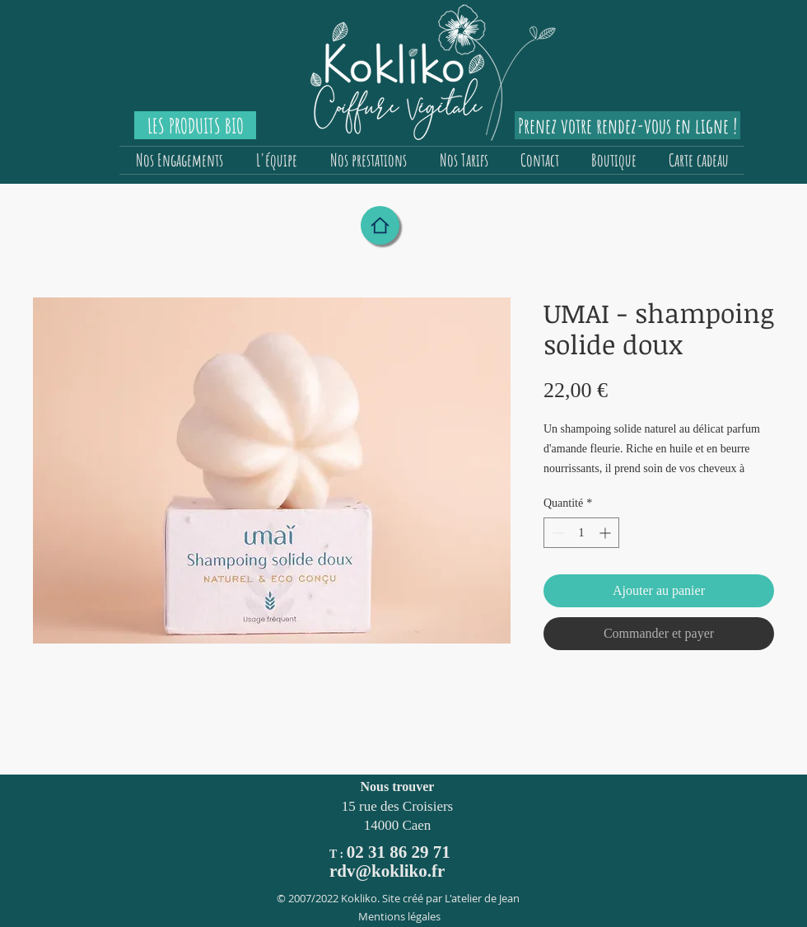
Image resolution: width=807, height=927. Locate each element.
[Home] (380, 225)
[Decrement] (556, 532)
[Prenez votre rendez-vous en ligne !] (627, 125)
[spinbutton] (581, 532)
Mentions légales (399, 916)
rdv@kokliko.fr (387, 871)
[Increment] (606, 532)
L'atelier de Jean (482, 898)
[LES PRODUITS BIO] (195, 125)
